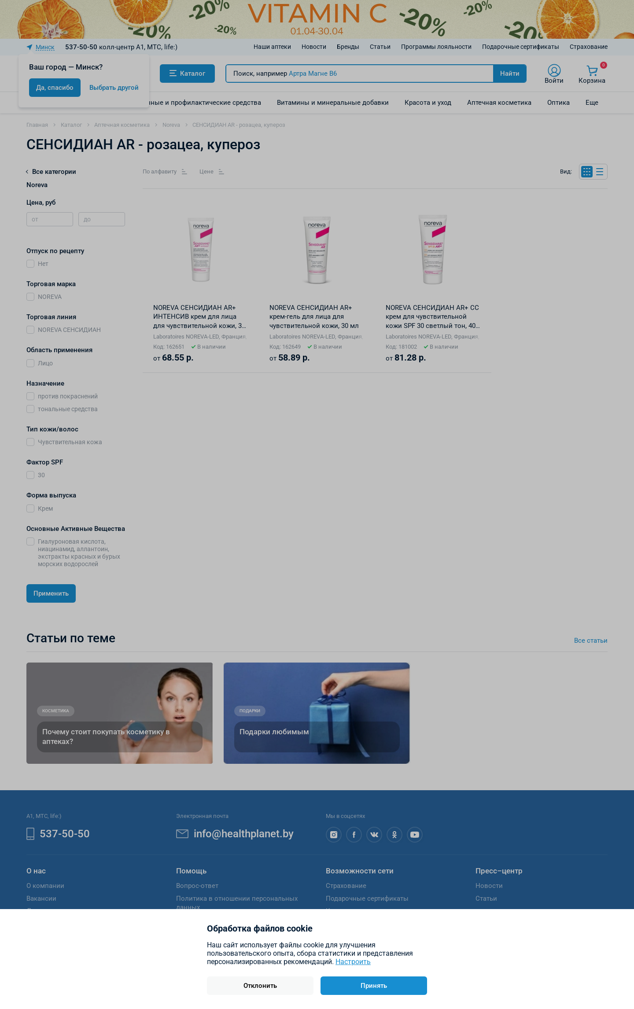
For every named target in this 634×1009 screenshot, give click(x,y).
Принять (374, 986)
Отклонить (260, 986)
